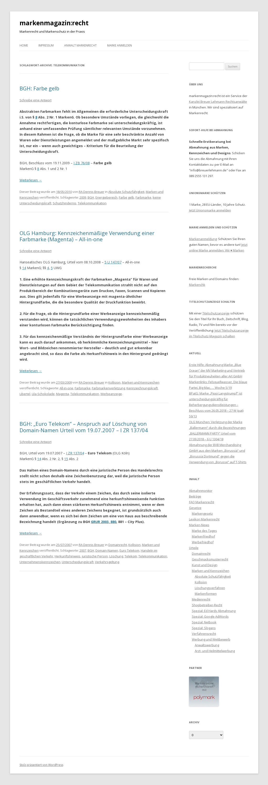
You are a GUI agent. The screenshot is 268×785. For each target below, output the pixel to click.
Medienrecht (201, 599)
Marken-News (199, 525)
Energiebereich (106, 197)
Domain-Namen (106, 550)
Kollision (114, 382)
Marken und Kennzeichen (140, 382)
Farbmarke (143, 197)
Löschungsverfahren (210, 588)
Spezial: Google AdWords (210, 616)
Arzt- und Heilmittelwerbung (215, 651)
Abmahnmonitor (200, 490)
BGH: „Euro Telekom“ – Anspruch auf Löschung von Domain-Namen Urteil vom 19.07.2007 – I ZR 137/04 (84, 426)
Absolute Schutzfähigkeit (126, 192)
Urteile (194, 548)
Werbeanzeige (111, 394)
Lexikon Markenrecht (204, 519)
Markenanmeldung (203, 239)
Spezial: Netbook (204, 622)
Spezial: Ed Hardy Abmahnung (214, 611)
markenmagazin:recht (54, 23)
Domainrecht (117, 545)
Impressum (46, 45)
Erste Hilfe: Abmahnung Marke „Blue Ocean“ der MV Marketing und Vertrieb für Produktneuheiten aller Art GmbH (217, 370)
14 (24, 268)
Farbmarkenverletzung (108, 388)
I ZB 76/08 (82, 163)
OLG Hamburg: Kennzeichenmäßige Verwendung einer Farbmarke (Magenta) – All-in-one (87, 236)
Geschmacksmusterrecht (210, 559)
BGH (91, 197)
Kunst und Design (204, 565)
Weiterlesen (31, 180)
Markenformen (206, 593)
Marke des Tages (204, 530)
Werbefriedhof (203, 542)
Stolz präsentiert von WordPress (41, 765)
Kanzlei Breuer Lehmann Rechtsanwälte (218, 101)
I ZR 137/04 (75, 453)
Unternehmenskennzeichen (40, 562)
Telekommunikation (92, 203)
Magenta (62, 394)
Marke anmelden (119, 45)
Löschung (116, 556)
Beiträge (195, 496)
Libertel (25, 394)
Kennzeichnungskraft (142, 388)
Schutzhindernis (64, 203)
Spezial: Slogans (204, 628)
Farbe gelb (126, 197)
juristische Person (95, 556)
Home (24, 45)
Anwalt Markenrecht (80, 45)
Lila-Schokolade (43, 394)
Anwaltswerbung (207, 645)
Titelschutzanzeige (216, 313)
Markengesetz (202, 513)
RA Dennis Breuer (91, 192)
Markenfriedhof (203, 536)
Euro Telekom (129, 550)
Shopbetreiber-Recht (207, 605)
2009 (82, 197)
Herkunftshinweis (67, 556)
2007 (82, 550)
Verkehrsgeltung (107, 562)
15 (66, 459)
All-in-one (66, 388)
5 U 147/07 (113, 262)
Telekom (131, 556)
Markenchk (197, 284)
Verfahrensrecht (204, 633)
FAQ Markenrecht (201, 502)
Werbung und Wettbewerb (211, 639)
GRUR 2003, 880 (103, 521)
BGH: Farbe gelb (39, 88)
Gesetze (195, 508)
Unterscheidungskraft (78, 562)
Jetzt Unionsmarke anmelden (210, 210)
